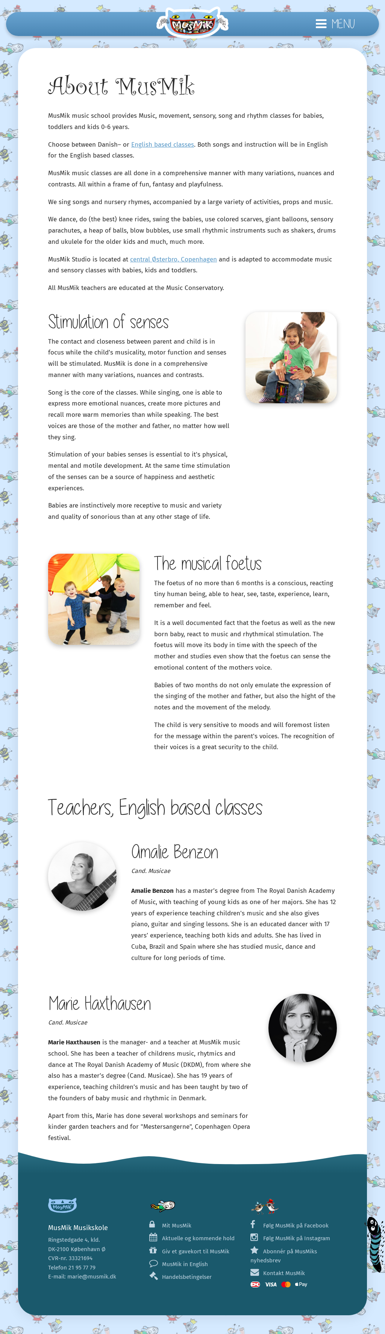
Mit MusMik (170, 1225)
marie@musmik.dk (91, 1276)
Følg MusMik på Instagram (290, 1238)
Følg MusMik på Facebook (289, 1225)
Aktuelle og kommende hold (192, 1238)
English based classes (162, 145)
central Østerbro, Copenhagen (173, 259)
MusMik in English (178, 1264)
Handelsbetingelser (180, 1277)
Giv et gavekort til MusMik (189, 1251)
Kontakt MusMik (277, 1273)
